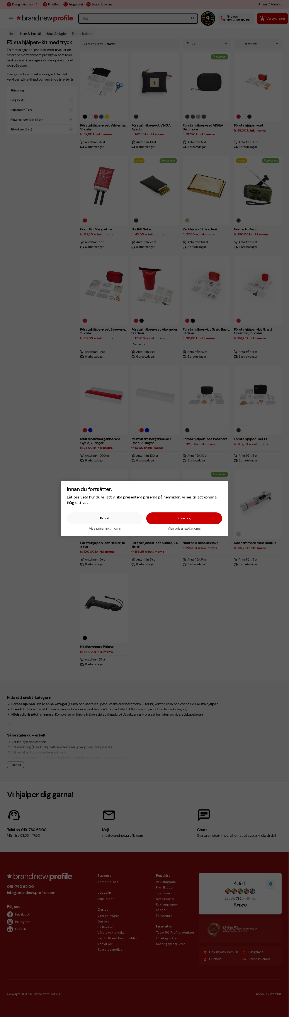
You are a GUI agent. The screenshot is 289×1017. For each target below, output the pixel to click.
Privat (105, 518)
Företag (184, 518)
